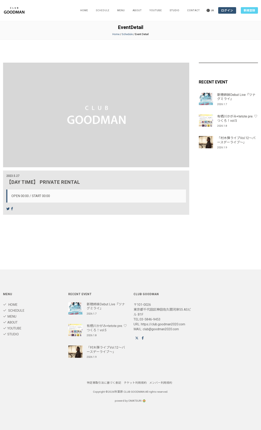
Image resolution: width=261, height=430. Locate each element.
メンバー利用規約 (160, 382)
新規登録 (249, 10)
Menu (121, 10)
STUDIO (174, 10)
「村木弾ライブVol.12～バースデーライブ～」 (236, 140)
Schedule (127, 34)
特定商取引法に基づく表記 (104, 382)
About (137, 10)
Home (84, 10)
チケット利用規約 (135, 382)
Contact (193, 10)
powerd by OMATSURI (130, 400)
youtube (155, 10)
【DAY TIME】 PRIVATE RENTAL (43, 182)
